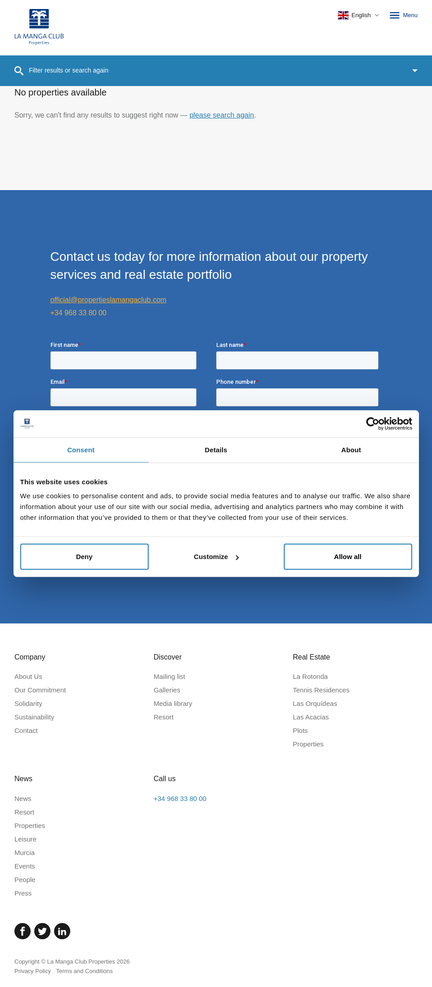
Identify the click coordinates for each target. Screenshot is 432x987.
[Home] (39, 27)
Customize (216, 556)
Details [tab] (216, 449)
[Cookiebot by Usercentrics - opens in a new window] (372, 423)
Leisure (25, 839)
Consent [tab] (81, 449)
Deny (84, 556)
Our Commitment (40, 690)
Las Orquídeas (315, 703)
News (23, 798)
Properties (308, 744)
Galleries (167, 690)
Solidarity (28, 703)
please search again (222, 115)
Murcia (24, 852)
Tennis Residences (321, 690)
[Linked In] (62, 931)
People (25, 879)
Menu (403, 15)
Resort (163, 717)
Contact (26, 730)
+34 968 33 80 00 (78, 313)
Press (23, 893)
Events (24, 866)
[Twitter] (42, 931)
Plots (300, 730)
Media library (173, 703)
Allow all (348, 556)
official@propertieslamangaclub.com (108, 300)
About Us (28, 676)
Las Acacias (311, 717)
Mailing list (169, 676)
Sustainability (34, 717)
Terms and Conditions (84, 971)
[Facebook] (22, 931)
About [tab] (351, 449)
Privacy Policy (32, 971)
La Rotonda (310, 676)
